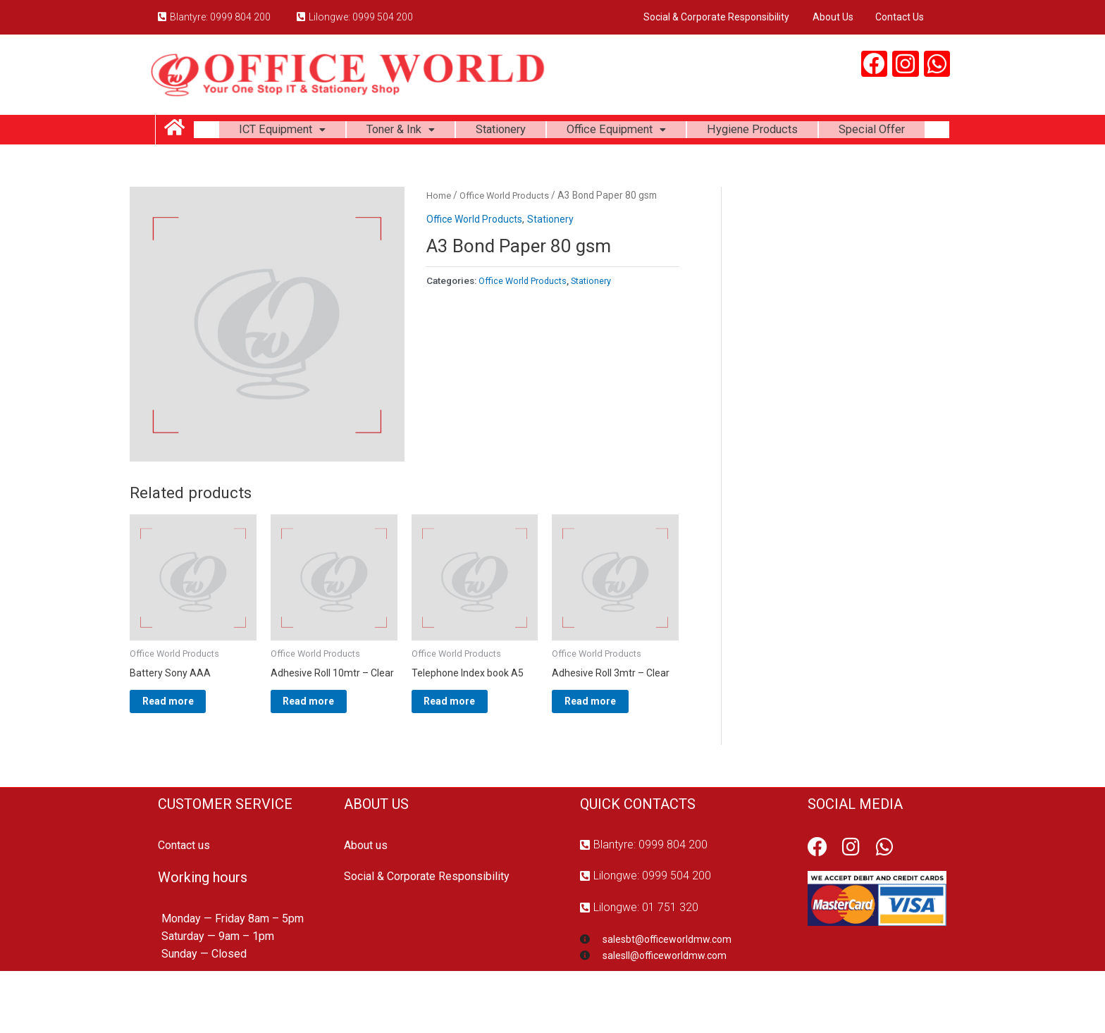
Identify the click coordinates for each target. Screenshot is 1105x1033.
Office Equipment (676, 132)
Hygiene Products (822, 132)
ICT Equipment (317, 132)
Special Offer (571, 167)
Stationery (552, 132)
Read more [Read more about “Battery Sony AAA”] (185, 746)
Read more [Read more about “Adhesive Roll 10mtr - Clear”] (326, 757)
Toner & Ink (445, 132)
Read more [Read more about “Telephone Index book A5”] (467, 746)
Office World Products (508, 236)
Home (439, 236)
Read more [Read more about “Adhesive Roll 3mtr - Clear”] (607, 746)
